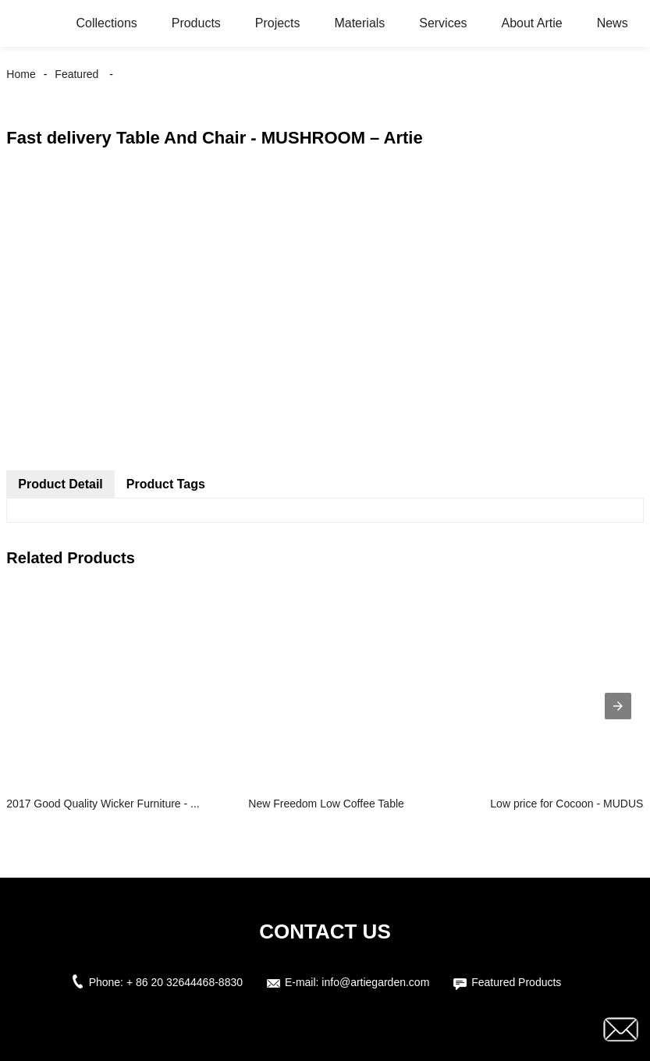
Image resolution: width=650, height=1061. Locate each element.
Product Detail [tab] (60, 484)
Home (20, 74)
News (612, 23)
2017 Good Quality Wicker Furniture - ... (102, 803)
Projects (277, 23)
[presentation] (618, 706)
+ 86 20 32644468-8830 (184, 982)
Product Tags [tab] (165, 484)
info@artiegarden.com (375, 982)
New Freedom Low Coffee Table (325, 803)
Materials (359, 23)
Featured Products (516, 982)
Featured (76, 74)
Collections (106, 23)
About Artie (531, 23)
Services (443, 23)
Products (196, 23)
